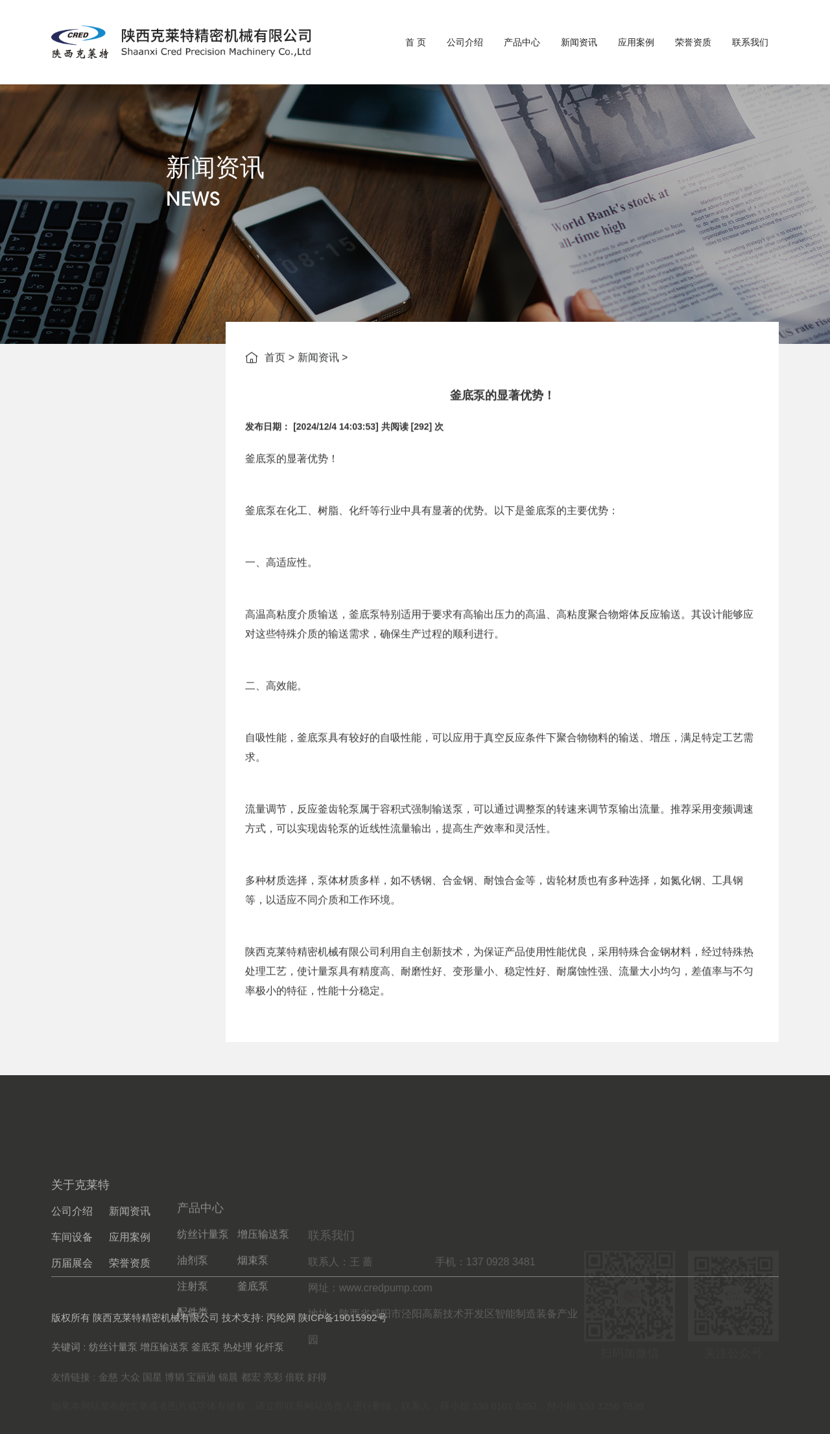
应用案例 (636, 42)
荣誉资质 (693, 42)
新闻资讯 (579, 42)
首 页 (415, 42)
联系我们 (750, 42)
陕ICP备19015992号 (342, 1329)
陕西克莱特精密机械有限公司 (312, 1017)
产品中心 (522, 42)
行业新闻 (131, 475)
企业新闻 (131, 443)
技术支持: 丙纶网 (258, 1329)
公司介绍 (465, 42)
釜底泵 (260, 523)
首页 (275, 359)
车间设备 (72, 1300)
